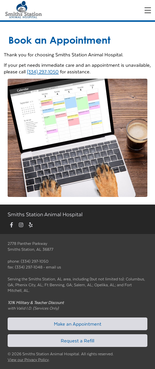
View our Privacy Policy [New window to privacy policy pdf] (28, 360)
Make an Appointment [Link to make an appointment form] (77, 323)
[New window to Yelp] (30, 225)
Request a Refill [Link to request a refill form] (77, 340)
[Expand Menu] (147, 10)
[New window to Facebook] (12, 225)
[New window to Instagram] (21, 225)
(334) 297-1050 (43, 71)
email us (53, 267)
